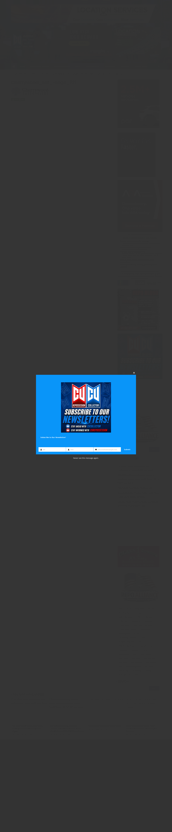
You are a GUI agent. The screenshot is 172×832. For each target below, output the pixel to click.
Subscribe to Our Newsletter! (53, 437)
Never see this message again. (86, 458)
